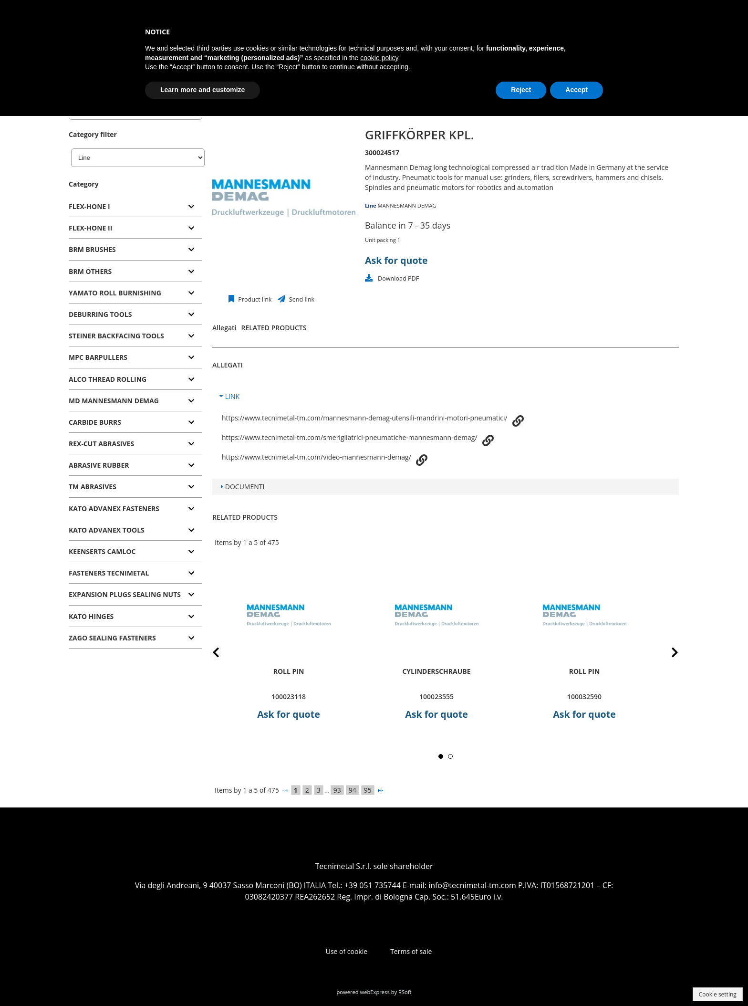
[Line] (138, 157)
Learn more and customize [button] (202, 90)
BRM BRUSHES (92, 249)
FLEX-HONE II (90, 227)
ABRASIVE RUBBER (99, 465)
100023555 (436, 696)
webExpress (375, 992)
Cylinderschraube (436, 671)
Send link (301, 299)
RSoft (405, 992)
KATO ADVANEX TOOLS (107, 529)
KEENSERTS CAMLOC (102, 551)
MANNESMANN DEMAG (407, 205)
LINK (232, 396)
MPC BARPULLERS (98, 357)
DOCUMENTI (245, 486)
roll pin (288, 671)
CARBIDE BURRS (95, 422)
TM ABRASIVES (92, 486)
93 (337, 790)
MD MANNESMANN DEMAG (114, 400)
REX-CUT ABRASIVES (101, 443)
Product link (254, 299)
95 (368, 790)
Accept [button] (576, 90)
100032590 (584, 696)
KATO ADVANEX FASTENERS (114, 508)
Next (667, 654)
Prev (223, 654)
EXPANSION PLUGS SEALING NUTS (125, 594)
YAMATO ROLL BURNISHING (115, 292)
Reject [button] (521, 90)
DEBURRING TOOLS (100, 314)
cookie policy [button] (379, 58)
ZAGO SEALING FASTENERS (112, 637)
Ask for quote (396, 260)
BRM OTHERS (90, 271)
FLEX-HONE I (89, 206)
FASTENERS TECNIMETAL (109, 572)
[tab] (135, 207)
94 (352, 790)
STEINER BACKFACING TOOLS (116, 335)
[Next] (380, 790)
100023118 (288, 696)
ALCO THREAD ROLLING (107, 379)
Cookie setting (718, 994)
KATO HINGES (91, 616)
